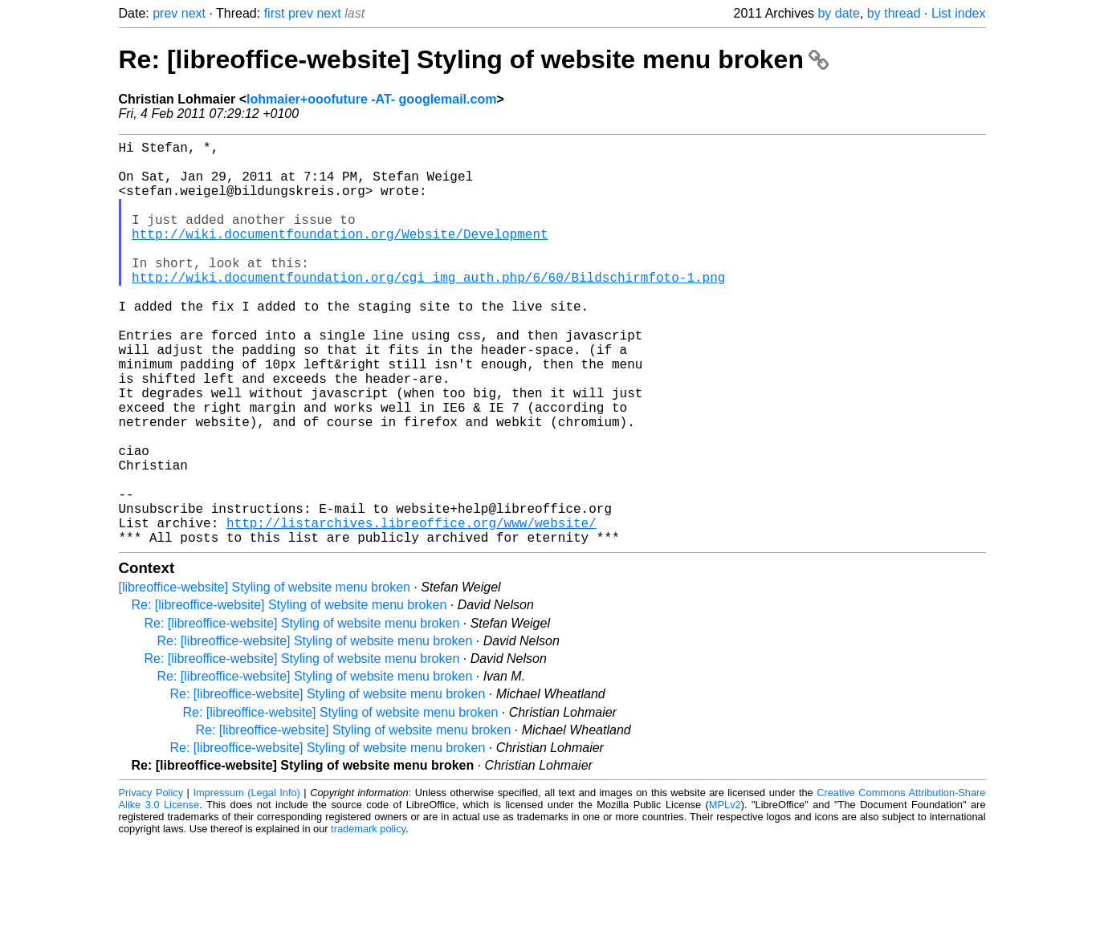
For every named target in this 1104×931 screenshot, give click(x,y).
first (274, 13)
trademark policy (368, 919)
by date (838, 13)
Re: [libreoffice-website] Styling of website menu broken (474, 59)
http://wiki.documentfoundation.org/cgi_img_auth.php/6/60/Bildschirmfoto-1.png (428, 309)
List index (958, 13)
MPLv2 (725, 894)
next (193, 13)
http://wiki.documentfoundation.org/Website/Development (340, 256)
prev (165, 13)
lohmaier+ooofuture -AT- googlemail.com (371, 99)
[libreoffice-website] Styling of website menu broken (264, 677)
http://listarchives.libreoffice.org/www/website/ (411, 609)
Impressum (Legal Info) (246, 882)
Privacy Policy (151, 882)
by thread (894, 13)
